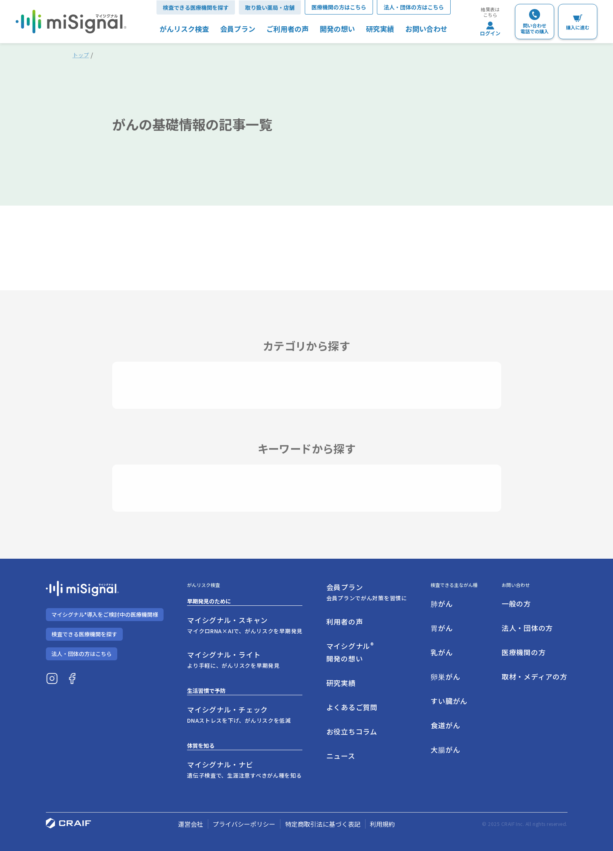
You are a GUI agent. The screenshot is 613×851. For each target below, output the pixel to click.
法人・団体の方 (527, 628)
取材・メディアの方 (534, 676)
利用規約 (382, 824)
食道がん (445, 725)
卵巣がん (445, 676)
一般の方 (516, 603)
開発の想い (337, 29)
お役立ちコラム (351, 731)
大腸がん (445, 749)
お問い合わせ (426, 29)
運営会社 (190, 824)
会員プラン (237, 29)
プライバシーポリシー (244, 824)
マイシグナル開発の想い (350, 651)
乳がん (442, 652)
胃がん (442, 628)
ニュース (340, 756)
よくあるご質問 (352, 707)
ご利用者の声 (287, 29)
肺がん (442, 603)
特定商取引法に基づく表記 (322, 824)
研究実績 (380, 29)
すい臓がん (449, 701)
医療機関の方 (524, 652)
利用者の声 (344, 621)
